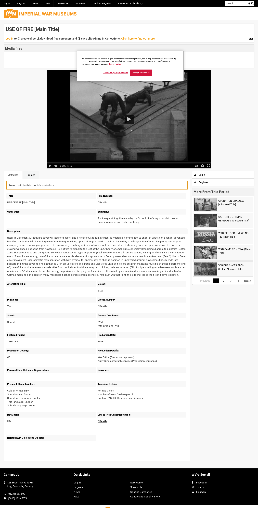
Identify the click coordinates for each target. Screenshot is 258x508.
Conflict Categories (102, 3)
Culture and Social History (130, 3)
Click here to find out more (138, 38)
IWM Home (62, 3)
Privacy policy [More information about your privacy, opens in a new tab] (115, 64)
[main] (129, 244)
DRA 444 (102, 421)
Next (247, 280)
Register (21, 3)
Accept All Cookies (141, 73)
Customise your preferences (115, 73)
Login (199, 174)
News (35, 3)
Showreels (80, 3)
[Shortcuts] (251, 38)
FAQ (48, 3)
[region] (130, 66)
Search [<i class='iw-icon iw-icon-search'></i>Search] (252, 3)
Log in (7, 3)
